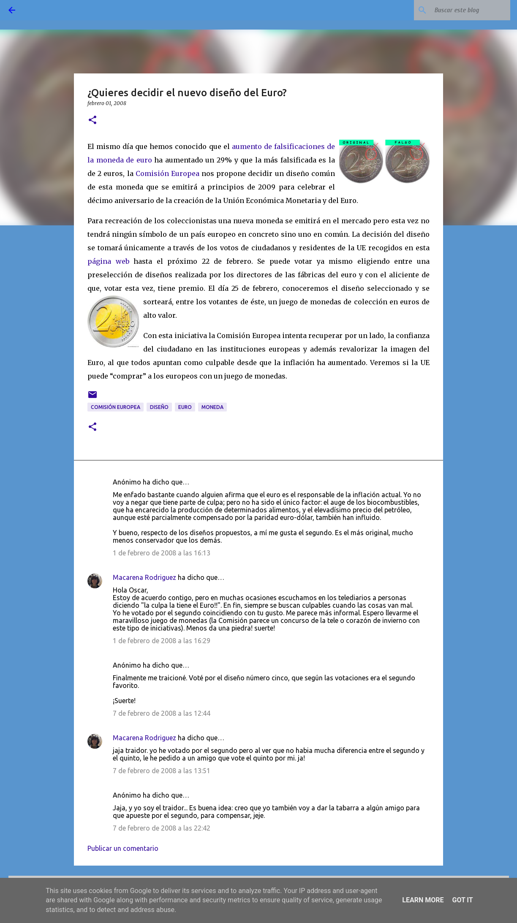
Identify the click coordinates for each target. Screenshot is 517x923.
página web (108, 261)
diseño (159, 407)
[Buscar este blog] (466, 10)
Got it (462, 900)
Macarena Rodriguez (144, 577)
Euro (185, 407)
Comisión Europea (167, 173)
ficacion (303, 146)
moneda (212, 407)
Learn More (423, 900)
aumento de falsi (260, 146)
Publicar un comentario (122, 848)
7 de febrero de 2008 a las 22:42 (161, 828)
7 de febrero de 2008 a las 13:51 (161, 770)
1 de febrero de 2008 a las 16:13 (161, 553)
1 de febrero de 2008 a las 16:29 (161, 640)
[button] (92, 120)
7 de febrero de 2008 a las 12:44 (161, 713)
